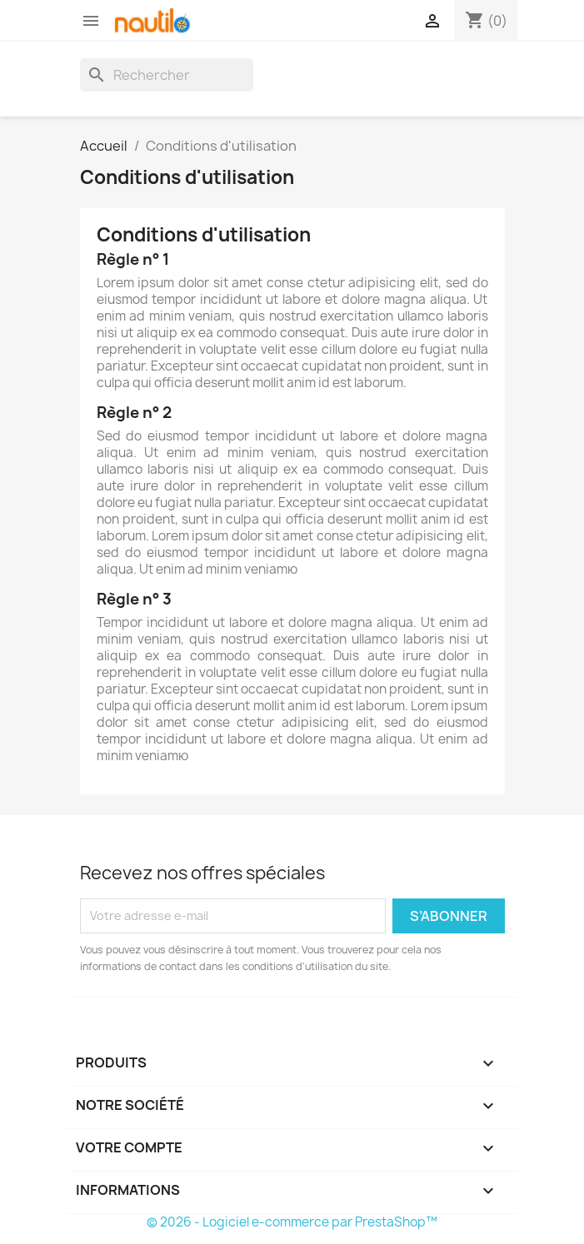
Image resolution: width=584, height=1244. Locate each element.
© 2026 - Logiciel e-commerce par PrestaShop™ (292, 1222)
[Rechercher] (166, 75)
